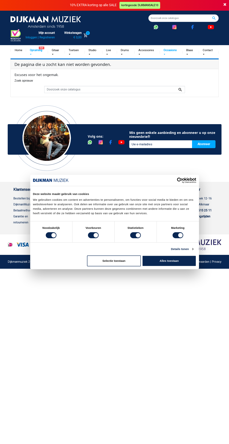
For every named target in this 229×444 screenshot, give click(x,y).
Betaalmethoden (24, 210)
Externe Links (22, 342)
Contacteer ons (23, 336)
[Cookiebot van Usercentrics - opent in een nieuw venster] (179, 180)
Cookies (18, 306)
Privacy (18, 276)
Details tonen (180, 249)
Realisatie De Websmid (126, 381)
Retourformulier (23, 300)
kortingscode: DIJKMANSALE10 (139, 5)
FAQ (16, 252)
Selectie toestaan (113, 260)
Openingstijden (200, 216)
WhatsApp (20, 294)
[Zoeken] (183, 18)
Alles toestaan (169, 260)
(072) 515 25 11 (201, 210)
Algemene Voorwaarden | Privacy (199, 381)
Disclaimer (20, 270)
